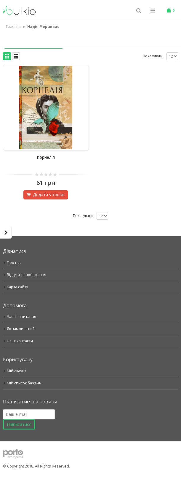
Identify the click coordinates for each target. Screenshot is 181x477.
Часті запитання (21, 316)
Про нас (14, 262)
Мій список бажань (24, 383)
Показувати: (153, 55)
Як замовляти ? (20, 328)
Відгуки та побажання (26, 274)
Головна (13, 26)
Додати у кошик (49, 194)
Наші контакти (20, 340)
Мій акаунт (16, 370)
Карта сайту (17, 286)
